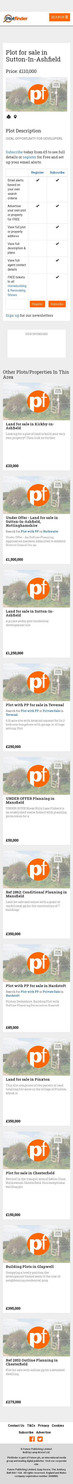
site (36, 1464)
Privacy (43, 1425)
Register (37, 172)
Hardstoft (12, 995)
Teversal (12, 715)
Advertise (43, 1432)
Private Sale (51, 711)
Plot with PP (30, 531)
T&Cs (31, 1425)
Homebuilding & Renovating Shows (17, 290)
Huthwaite (50, 531)
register (29, 157)
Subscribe (14, 152)
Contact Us (16, 1425)
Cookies (58, 1425)
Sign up (12, 315)
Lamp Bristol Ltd (40, 1452)
